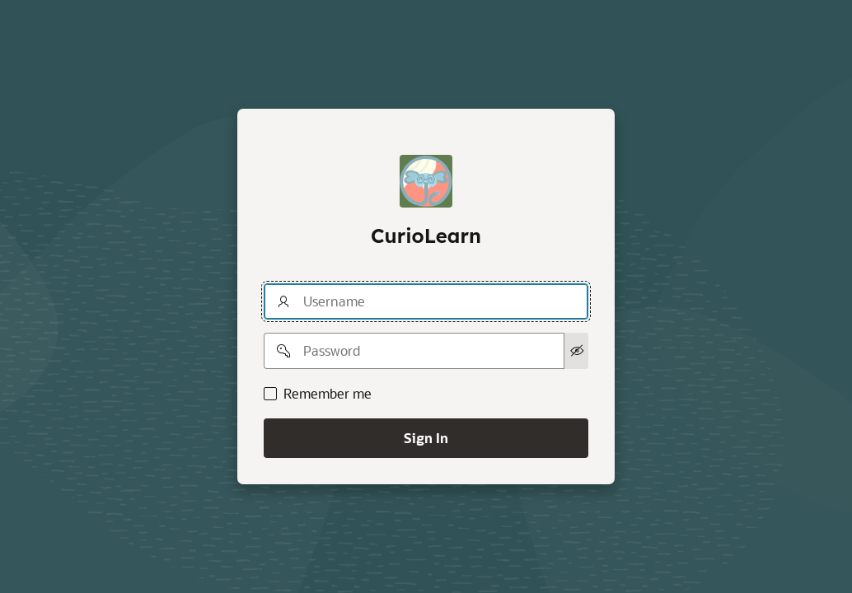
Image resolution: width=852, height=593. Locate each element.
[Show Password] (576, 351)
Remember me (327, 393)
